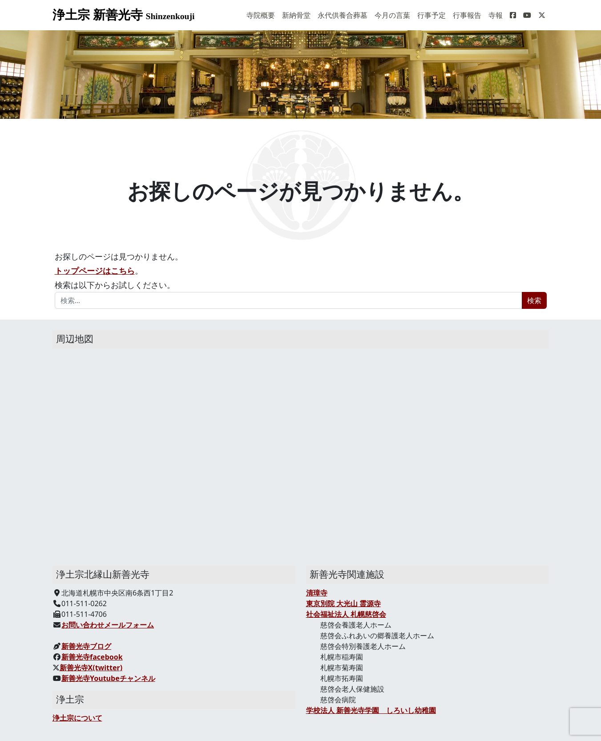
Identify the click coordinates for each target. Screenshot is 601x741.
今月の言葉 (392, 15)
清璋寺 (316, 593)
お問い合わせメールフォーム (107, 625)
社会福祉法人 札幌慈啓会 (346, 614)
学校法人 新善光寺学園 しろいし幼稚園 (371, 710)
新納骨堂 (296, 15)
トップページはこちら (95, 270)
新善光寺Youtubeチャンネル (108, 678)
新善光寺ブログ (86, 646)
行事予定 (431, 15)
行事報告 (467, 15)
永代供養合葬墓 (342, 15)
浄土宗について (77, 718)
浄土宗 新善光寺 (123, 15)
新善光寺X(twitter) (91, 667)
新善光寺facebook (92, 657)
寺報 (495, 15)
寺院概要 (260, 15)
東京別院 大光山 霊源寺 (343, 603)
